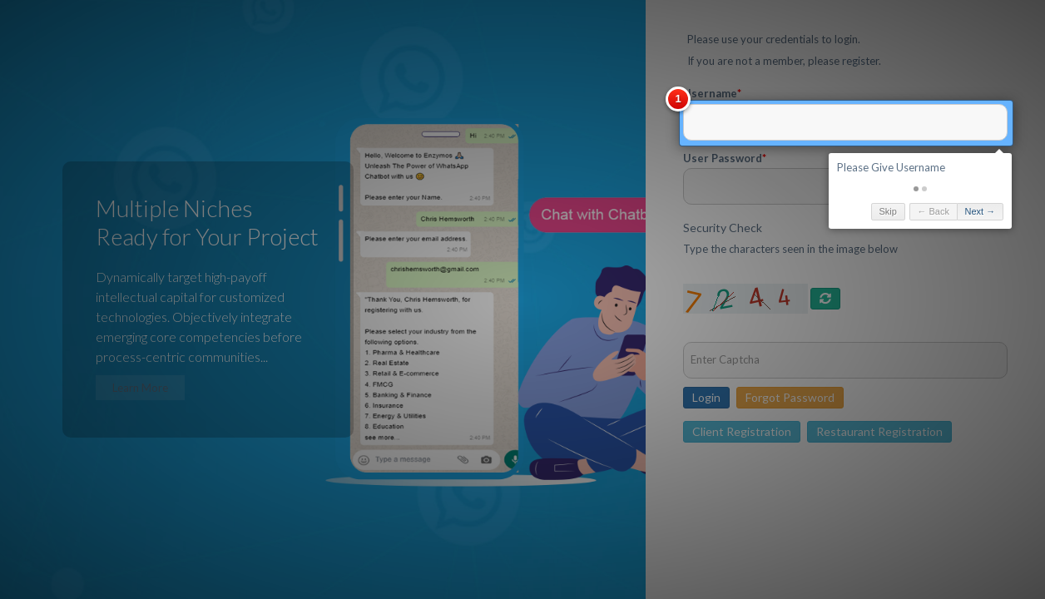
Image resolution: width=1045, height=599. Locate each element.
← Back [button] (783, 211)
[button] (766, 188)
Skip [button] (737, 211)
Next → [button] (830, 211)
